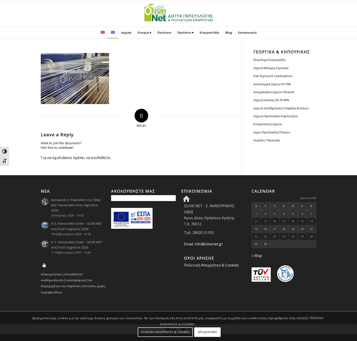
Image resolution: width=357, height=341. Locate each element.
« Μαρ (257, 255)
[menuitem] (103, 32)
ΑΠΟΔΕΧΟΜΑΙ (207, 332)
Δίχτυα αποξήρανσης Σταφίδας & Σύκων (281, 108)
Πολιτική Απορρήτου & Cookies (211, 265)
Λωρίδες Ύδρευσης (266, 140)
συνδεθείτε (100, 157)
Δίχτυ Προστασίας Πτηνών (271, 132)
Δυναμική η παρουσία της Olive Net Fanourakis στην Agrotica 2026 (76, 205)
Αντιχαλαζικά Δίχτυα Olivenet (273, 92)
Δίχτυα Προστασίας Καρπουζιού (275, 116)
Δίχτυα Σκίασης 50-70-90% (271, 100)
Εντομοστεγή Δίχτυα (267, 124)
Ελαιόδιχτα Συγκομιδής (269, 60)
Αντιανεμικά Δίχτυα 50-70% (272, 84)
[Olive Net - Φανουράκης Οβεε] (178, 13)
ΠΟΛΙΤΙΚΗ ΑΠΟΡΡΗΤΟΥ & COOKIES (165, 332)
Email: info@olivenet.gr (203, 243)
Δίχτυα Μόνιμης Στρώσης (270, 68)
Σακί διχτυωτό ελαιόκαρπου (273, 76)
